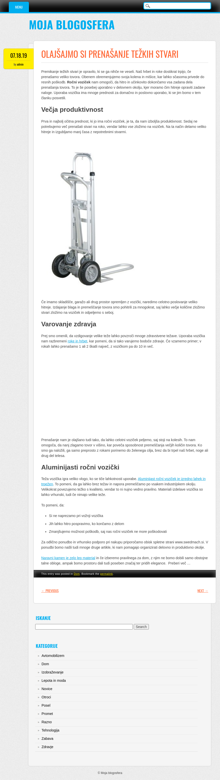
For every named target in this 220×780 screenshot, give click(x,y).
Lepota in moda (53, 681)
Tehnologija (50, 730)
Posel (45, 705)
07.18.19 (18, 55)
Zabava (47, 739)
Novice (46, 689)
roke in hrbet (77, 341)
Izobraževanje (52, 672)
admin (20, 64)
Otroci (46, 697)
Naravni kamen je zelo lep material (68, 558)
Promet (47, 714)
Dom (77, 573)
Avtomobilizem (52, 656)
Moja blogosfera (72, 24)
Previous (50, 590)
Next (202, 590)
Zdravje (47, 747)
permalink (106, 573)
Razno (46, 722)
